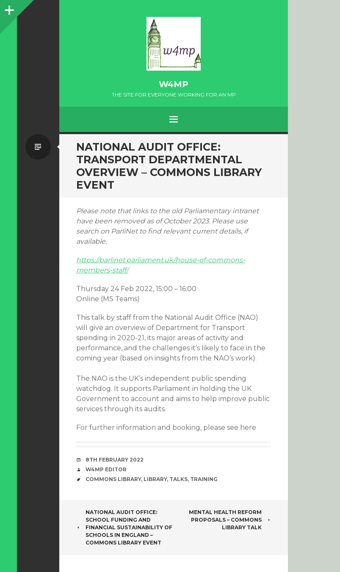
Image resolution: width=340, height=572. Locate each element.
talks (178, 479)
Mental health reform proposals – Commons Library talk (230, 520)
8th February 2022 (115, 459)
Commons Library (113, 479)
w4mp (173, 84)
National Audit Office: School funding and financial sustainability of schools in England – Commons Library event (124, 527)
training (204, 479)
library (155, 479)
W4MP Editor (106, 469)
